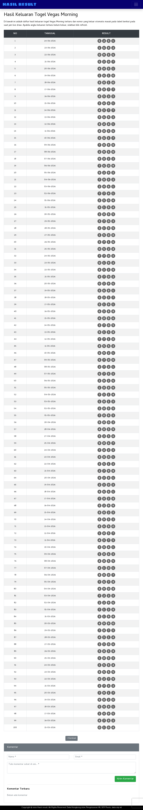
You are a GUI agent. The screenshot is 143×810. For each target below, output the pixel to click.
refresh (83, 25)
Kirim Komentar (125, 779)
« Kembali (71, 738)
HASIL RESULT (20, 4)
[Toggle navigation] (136, 4)
